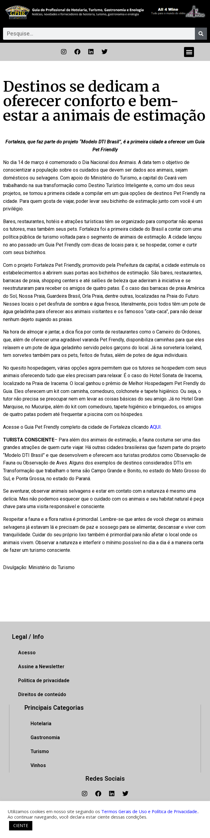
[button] (189, 52)
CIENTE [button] (20, 825)
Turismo (40, 751)
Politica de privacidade (43, 680)
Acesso (27, 652)
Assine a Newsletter (41, 666)
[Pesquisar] (201, 34)
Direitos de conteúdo (42, 694)
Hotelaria (41, 723)
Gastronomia (45, 737)
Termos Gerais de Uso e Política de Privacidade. (149, 811)
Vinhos (38, 765)
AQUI (155, 427)
